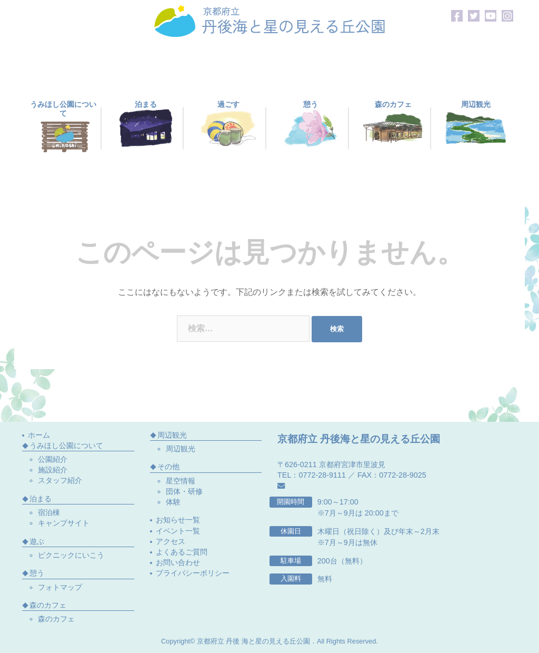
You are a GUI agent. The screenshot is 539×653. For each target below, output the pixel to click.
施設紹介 (52, 470)
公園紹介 (52, 459)
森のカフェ (56, 619)
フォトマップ (60, 587)
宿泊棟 (49, 512)
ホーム (39, 435)
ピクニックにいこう (71, 555)
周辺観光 (180, 448)
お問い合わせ (178, 562)
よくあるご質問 (181, 552)
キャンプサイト (63, 523)
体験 (173, 502)
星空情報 (180, 481)
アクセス (170, 541)
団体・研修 (184, 491)
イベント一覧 (178, 531)
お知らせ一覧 (178, 520)
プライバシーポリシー (192, 573)
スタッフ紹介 (60, 480)
